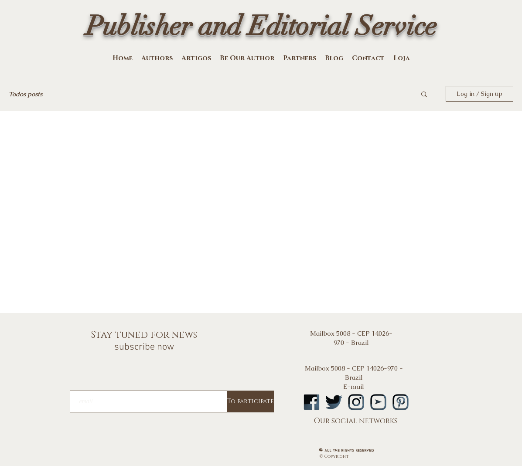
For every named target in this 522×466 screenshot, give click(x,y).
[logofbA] (312, 402)
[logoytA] (378, 402)
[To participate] (250, 401)
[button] (424, 94)
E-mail (353, 386)
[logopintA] (400, 402)
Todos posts (25, 94)
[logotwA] (334, 402)
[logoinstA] (356, 402)
